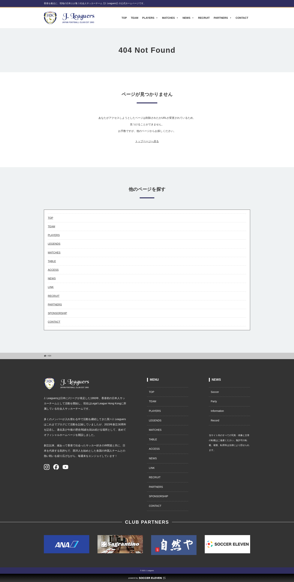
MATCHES (170, 18)
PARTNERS (223, 18)
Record (215, 420)
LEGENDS (54, 243)
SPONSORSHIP (57, 313)
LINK (51, 287)
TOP (124, 17)
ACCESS (53, 269)
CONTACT (242, 17)
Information (217, 410)
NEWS (188, 18)
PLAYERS (150, 18)
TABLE (52, 261)
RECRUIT (204, 17)
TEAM (134, 17)
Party (214, 401)
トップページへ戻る (147, 141)
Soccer (215, 391)
